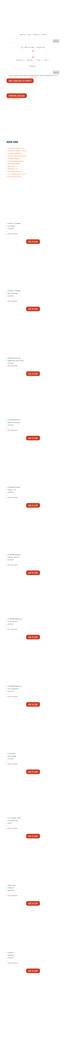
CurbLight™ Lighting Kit (14, 153)
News (29, 34)
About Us (22, 34)
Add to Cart (33, 241)
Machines (19, 60)
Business (30, 60)
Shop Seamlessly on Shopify (20, 80)
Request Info (41, 47)
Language (32, 66)
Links (46, 60)
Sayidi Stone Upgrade (14, 163)
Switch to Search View (13, 99)
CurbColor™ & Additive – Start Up (17, 151)
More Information (13, 234)
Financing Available (17, 95)
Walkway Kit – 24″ (13, 166)
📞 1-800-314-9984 (27, 47)
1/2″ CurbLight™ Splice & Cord (16, 174)
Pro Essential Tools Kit (14, 171)
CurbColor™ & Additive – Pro (16, 148)
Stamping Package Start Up (15, 161)
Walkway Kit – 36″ (13, 169)
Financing (36, 34)
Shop (38, 60)
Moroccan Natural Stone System (17, 156)
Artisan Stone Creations (14, 176)
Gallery (44, 34)
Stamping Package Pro (14, 158)
